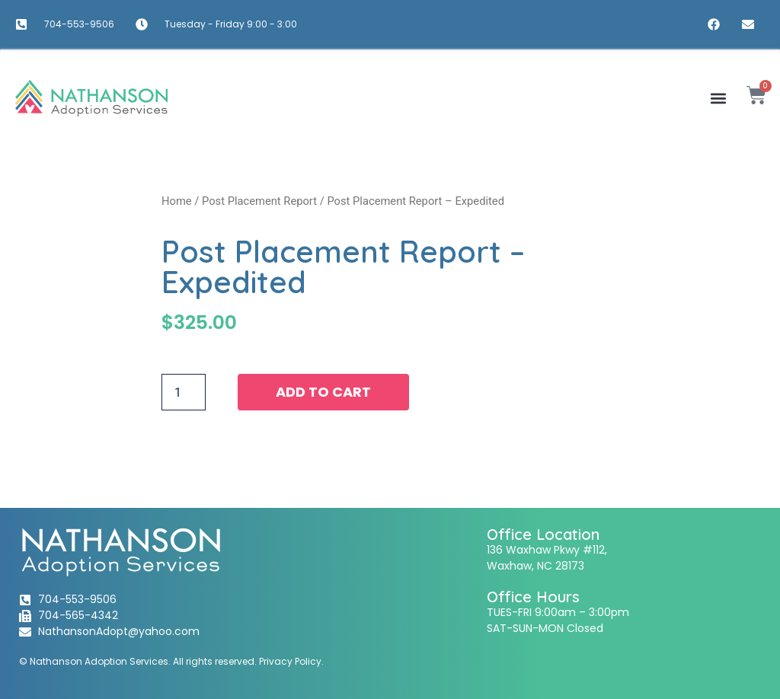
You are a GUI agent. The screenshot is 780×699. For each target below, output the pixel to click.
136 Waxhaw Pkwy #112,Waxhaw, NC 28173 (547, 557)
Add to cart (323, 391)
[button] (718, 97)
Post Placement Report (259, 201)
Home (176, 201)
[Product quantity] (183, 392)
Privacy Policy (290, 661)
